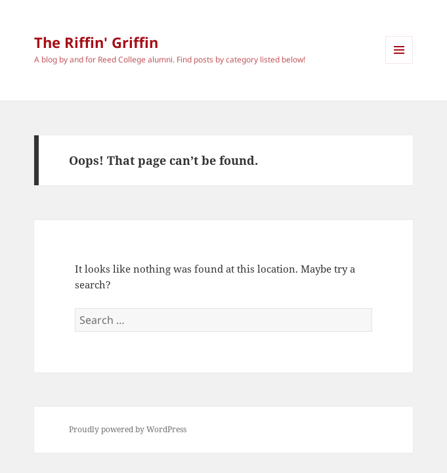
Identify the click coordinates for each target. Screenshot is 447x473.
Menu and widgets (399, 63)
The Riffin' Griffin (96, 42)
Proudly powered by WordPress (127, 429)
